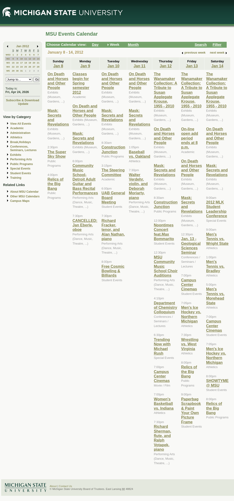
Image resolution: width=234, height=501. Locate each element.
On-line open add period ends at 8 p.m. (189, 138)
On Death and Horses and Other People (58, 81)
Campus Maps (20, 201)
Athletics (16, 137)
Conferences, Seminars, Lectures (23, 148)
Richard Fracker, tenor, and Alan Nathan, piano (113, 229)
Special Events (20, 168)
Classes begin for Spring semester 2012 (81, 83)
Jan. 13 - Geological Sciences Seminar (191, 246)
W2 (8, 58)
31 (21, 70)
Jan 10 (113, 66)
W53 (8, 54)
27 (34, 66)
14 (38, 58)
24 (21, 66)
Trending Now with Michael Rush (162, 346)
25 (25, 66)
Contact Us (65, 486)
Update (23, 104)
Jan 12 (166, 66)
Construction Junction (113, 149)
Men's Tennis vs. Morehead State (215, 296)
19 (30, 62)
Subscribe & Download (22, 100)
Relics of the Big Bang (55, 184)
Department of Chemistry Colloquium (165, 307)
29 (13, 70)
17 (21, 62)
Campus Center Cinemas (162, 376)
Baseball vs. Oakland (139, 154)
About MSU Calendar (24, 191)
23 (17, 66)
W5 (8, 70)
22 (13, 66)
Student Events (20, 173)
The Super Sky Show (57, 154)
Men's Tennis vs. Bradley (215, 266)
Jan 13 (192, 66)
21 (38, 62)
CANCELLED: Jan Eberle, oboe (85, 225)
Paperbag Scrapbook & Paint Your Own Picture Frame (191, 410)
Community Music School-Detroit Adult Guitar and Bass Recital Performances (85, 179)
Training (15, 177)
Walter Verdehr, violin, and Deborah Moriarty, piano (138, 186)
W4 (8, 66)
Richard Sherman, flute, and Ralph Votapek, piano (162, 437)
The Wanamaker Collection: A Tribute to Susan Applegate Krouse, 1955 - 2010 (191, 90)
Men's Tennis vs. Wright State (217, 239)
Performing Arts (21, 159)
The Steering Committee (113, 172)
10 (21, 58)
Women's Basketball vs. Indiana (164, 403)
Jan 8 (58, 66)
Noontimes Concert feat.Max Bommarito (164, 232)
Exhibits (15, 155)
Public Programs (21, 164)
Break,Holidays (20, 142)
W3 (8, 62)
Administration (20, 133)
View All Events (20, 123)
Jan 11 (139, 66)
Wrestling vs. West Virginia (189, 344)
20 (34, 62)
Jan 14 (217, 66)
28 (38, 66)
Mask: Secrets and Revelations (83, 138)
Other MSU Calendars (25, 196)
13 (34, 58)
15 (13, 62)
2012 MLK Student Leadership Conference (216, 209)
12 (30, 58)
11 (25, 58)
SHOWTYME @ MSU (217, 382)
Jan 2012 (22, 46)
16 (17, 62)
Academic (17, 128)
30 (17, 70)
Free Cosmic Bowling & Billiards (112, 271)
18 (25, 62)
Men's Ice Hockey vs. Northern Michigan (191, 314)
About (53, 486)
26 (30, 66)
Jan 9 (85, 66)
